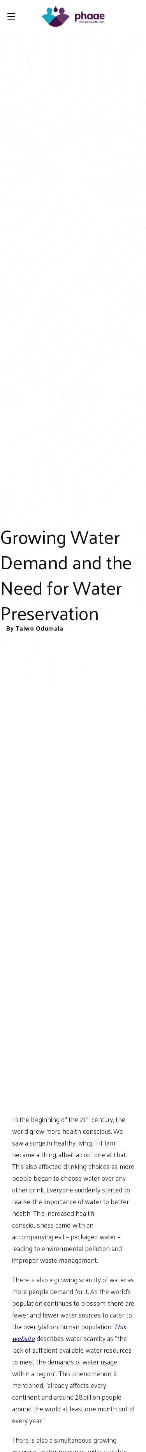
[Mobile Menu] (11, 16)
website (23, 1338)
